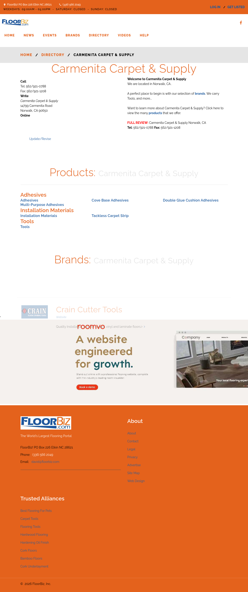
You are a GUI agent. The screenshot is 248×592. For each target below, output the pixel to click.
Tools (25, 227)
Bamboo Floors (31, 558)
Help (144, 35)
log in (215, 7)
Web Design (136, 481)
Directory (99, 35)
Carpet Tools (29, 518)
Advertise (134, 465)
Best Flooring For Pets (36, 511)
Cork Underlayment (34, 566)
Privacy (132, 457)
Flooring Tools (31, 526)
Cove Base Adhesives (110, 200)
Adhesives (29, 200)
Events (50, 35)
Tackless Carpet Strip (110, 216)
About (131, 433)
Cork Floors (29, 550)
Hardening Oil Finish (35, 542)
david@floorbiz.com (46, 462)
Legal (131, 449)
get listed (236, 7)
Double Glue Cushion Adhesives (190, 200)
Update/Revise (40, 139)
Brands (72, 35)
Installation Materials (39, 216)
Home (9, 35)
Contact (133, 441)
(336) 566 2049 (72, 4)
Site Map (133, 473)
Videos (124, 35)
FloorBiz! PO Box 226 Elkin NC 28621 (29, 4)
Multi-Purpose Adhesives (42, 205)
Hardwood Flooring (34, 534)
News (29, 35)
